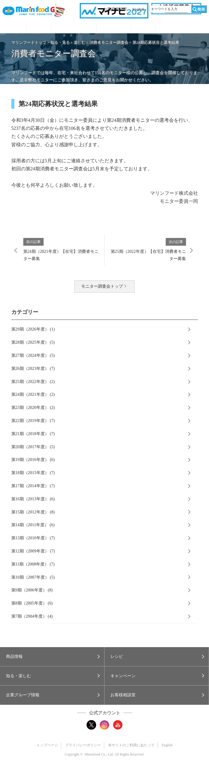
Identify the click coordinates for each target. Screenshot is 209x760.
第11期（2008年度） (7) (33, 564)
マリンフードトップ (28, 42)
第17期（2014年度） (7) (33, 486)
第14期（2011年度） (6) (33, 525)
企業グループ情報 (143, 28)
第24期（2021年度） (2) (33, 394)
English (138, 9)
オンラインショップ (181, 28)
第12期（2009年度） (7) (33, 551)
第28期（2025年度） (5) (33, 342)
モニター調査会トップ (102, 286)
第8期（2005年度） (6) (32, 603)
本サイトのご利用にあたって (131, 745)
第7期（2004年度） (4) (32, 616)
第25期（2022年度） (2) (33, 381)
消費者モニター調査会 (109, 42)
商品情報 (14, 28)
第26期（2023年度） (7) (33, 368)
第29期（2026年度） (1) (33, 329)
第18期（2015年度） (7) (33, 473)
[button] (52, 656)
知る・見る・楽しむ (73, 28)
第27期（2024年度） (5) (33, 355)
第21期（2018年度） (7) (33, 434)
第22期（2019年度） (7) (33, 420)
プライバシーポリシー (83, 745)
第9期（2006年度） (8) (32, 590)
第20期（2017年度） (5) (33, 447)
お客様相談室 (115, 9)
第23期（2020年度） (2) (33, 407)
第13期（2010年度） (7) (33, 538)
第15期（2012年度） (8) (33, 512)
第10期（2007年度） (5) (33, 577)
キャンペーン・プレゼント (113, 28)
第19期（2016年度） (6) (33, 459)
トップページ (47, 745)
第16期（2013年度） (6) (33, 499)
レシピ (39, 28)
